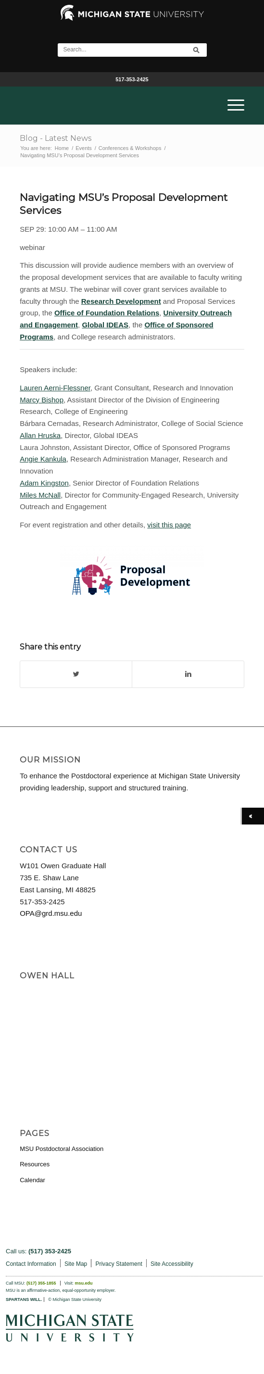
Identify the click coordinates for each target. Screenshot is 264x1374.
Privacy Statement (118, 1264)
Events (83, 148)
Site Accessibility (172, 1264)
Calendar (32, 1180)
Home (62, 148)
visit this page (169, 525)
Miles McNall (40, 495)
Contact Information (31, 1264)
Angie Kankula (43, 459)
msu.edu (84, 1283)
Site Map (75, 1264)
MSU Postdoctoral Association (61, 1148)
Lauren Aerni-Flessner (55, 388)
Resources (35, 1164)
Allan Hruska (40, 435)
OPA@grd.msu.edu (51, 913)
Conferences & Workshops (130, 148)
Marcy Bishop (41, 400)
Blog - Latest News (55, 138)
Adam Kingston (44, 483)
